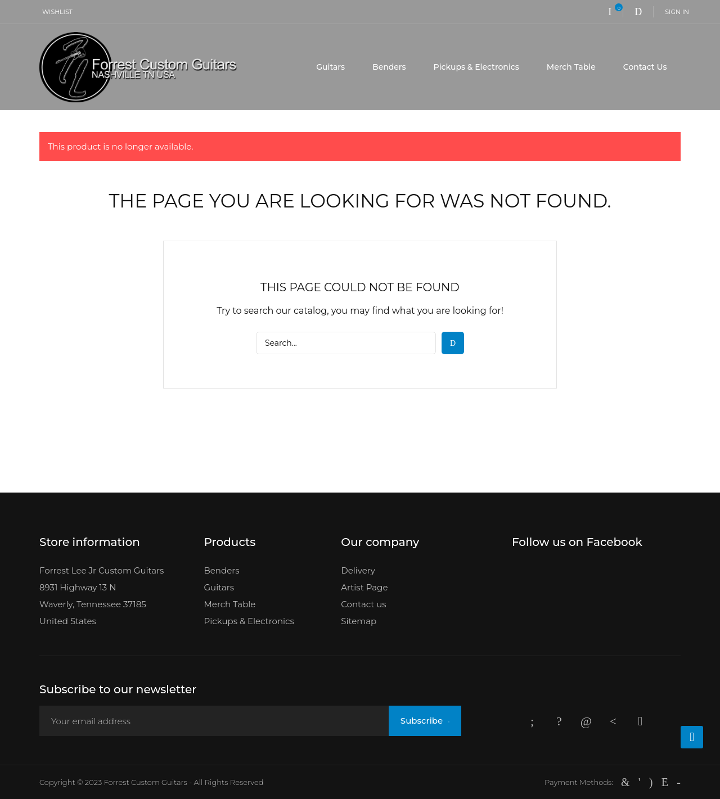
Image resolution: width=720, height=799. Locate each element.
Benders (389, 67)
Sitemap (358, 621)
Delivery (358, 570)
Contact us (363, 604)
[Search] (346, 343)
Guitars (330, 67)
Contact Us (645, 67)
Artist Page (364, 587)
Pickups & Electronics (476, 67)
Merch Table (571, 67)
